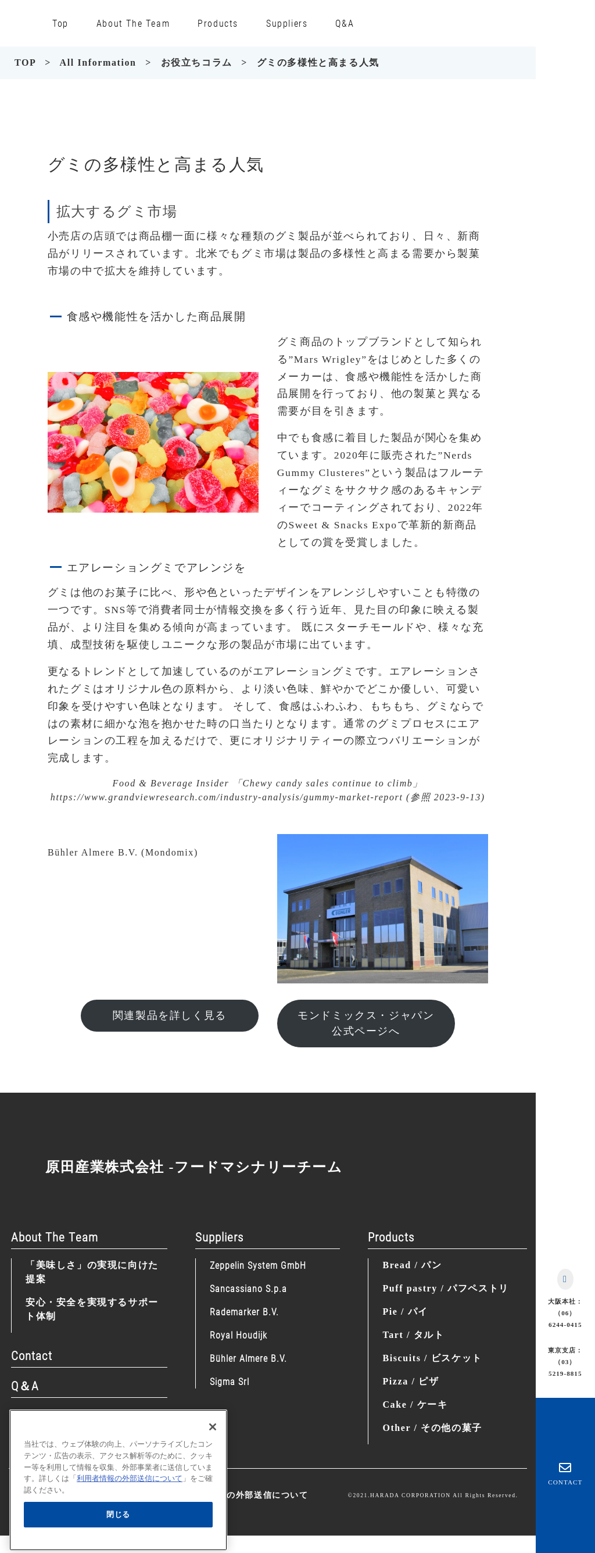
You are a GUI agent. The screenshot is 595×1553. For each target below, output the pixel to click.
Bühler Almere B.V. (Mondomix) (123, 852)
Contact (31, 1355)
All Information (98, 62)
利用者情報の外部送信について (244, 1495)
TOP (25, 62)
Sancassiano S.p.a (248, 1288)
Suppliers (286, 23)
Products (218, 23)
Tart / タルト (413, 1335)
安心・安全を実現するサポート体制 (92, 1309)
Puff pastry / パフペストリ (445, 1288)
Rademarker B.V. (244, 1311)
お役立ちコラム (196, 62)
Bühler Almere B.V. (248, 1358)
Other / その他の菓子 (432, 1428)
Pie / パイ (405, 1311)
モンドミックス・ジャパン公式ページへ (366, 1023)
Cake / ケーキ (414, 1404)
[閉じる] (212, 1443)
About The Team (133, 23)
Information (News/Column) (83, 1416)
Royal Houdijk (238, 1335)
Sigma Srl (229, 1381)
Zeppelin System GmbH (258, 1265)
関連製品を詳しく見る (170, 1015)
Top (60, 23)
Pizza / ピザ (410, 1381)
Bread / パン (412, 1265)
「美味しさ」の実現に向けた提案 (92, 1272)
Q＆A (25, 1385)
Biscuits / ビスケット (432, 1358)
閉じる (118, 1530)
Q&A (344, 23)
